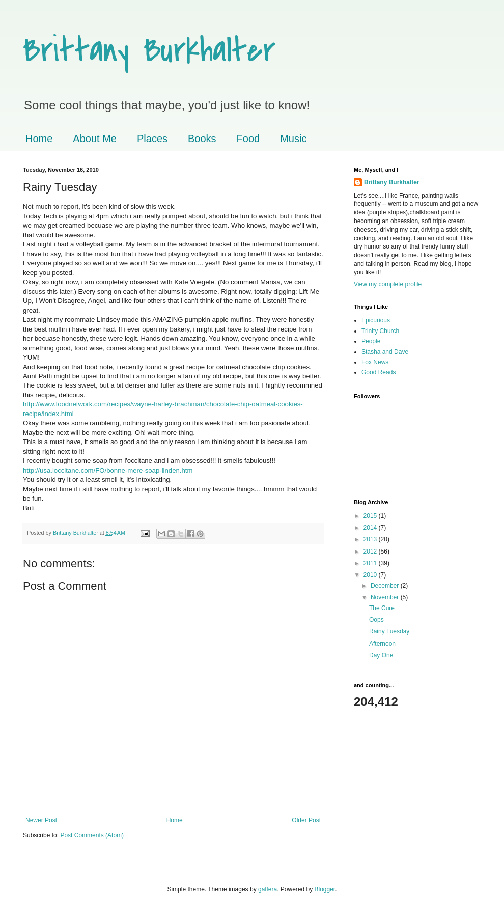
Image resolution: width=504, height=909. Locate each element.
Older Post (306, 820)
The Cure (382, 608)
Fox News (374, 362)
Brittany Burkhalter (149, 50)
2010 (371, 575)
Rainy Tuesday (389, 631)
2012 (371, 551)
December (386, 585)
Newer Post (41, 820)
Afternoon (382, 643)
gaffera (267, 889)
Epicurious (375, 320)
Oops (376, 619)
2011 (371, 563)
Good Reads (378, 372)
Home (38, 138)
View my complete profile (388, 284)
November (386, 597)
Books (202, 138)
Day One (381, 655)
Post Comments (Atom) (92, 835)
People (370, 341)
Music (293, 138)
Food (248, 138)
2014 (371, 527)
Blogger (325, 889)
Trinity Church (380, 331)
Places (152, 138)
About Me (95, 138)
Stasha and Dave (384, 351)
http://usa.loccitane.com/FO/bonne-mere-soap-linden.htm (108, 470)
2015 (371, 515)
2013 (371, 539)
